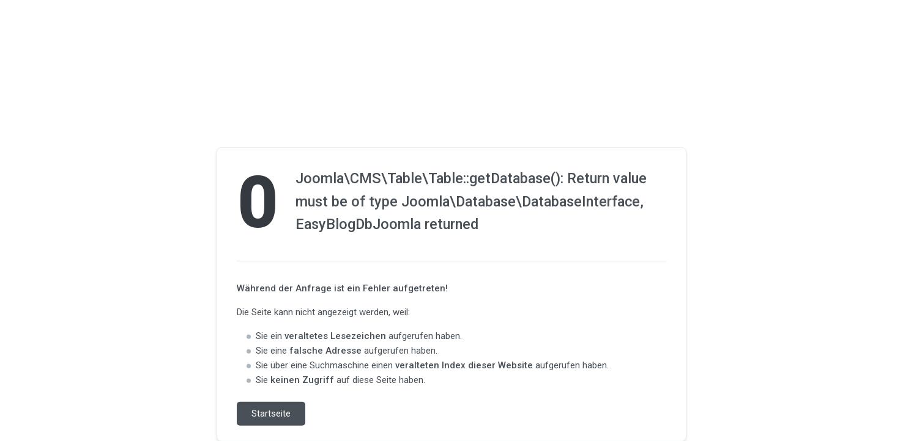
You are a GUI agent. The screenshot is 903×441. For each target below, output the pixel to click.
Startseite (271, 413)
